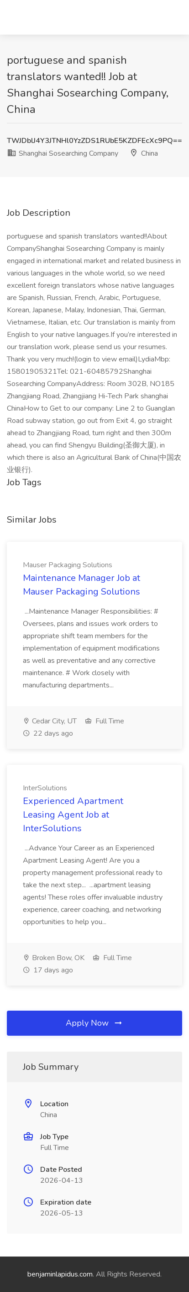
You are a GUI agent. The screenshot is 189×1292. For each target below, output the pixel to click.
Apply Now (94, 1022)
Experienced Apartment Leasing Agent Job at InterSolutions (73, 814)
